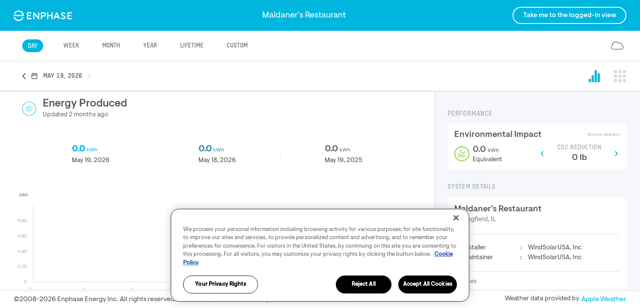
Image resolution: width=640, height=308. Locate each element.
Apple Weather (603, 299)
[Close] (456, 258)
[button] (26, 76)
